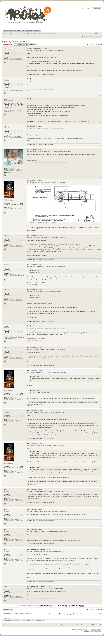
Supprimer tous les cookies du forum (70, 624)
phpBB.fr (88, 630)
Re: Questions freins (34, 79)
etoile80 (32, 182)
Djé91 (31, 50)
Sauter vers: (52, 613)
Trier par (60, 605)
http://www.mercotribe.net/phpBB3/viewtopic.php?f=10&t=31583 (51, 162)
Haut (100, 75)
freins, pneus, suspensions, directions (45, 33)
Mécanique (30, 33)
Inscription (90, 36)
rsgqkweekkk (33, 151)
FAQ (84, 36)
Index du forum (9, 33)
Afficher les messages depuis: (35, 605)
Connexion (98, 36)
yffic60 (31, 101)
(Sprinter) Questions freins (14, 41)
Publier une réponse (7, 44)
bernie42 (32, 266)
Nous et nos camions (20, 33)
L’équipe (58, 624)
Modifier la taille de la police (99, 33)
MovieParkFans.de (96, 629)
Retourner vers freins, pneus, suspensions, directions (17, 613)
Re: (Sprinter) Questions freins (38, 549)
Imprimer (96, 33)
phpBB (91, 631)
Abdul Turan (88, 629)
